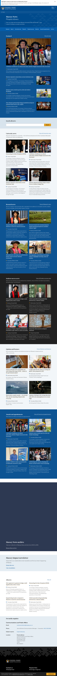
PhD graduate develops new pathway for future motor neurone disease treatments (17, 256)
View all (49, 523)
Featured (7, 29)
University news (18, 29)
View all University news (45, 133)
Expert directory (21, 575)
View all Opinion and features (44, 349)
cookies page (30, 674)
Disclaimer (8, 670)
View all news (47, 35)
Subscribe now (10, 508)
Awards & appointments (45, 29)
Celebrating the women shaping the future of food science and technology (39, 462)
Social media (9, 626)
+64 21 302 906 (47, 571)
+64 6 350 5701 (18, 621)
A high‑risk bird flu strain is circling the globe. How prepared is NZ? (39, 370)
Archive (52, 29)
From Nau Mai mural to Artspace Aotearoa (38, 329)
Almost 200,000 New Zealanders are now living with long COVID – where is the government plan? (16, 371)
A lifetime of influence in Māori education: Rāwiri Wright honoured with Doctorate (28, 66)
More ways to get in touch (11, 629)
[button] (55, 2)
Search (12, 29)
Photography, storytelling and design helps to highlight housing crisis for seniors (39, 256)
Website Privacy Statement (18, 674)
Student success (31, 29)
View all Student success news (43, 278)
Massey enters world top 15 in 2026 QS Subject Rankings (18, 90)
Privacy (15, 670)
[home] (11, 8)
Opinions (37, 29)
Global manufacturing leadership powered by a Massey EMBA (38, 299)
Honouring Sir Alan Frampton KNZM (16, 154)
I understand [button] (51, 674)
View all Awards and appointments (42, 414)
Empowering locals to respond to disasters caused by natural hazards (15, 225)
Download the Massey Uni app (12, 631)
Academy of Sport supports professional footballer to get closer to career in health (17, 329)
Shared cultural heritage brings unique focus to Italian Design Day (39, 183)
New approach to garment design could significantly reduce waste (16, 299)
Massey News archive (11, 491)
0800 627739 (14, 619)
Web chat (8, 624)
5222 (10, 622)
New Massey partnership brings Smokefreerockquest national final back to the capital (20, 103)
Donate (7, 633)
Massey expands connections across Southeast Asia (19, 77)
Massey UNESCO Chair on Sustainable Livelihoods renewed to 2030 (16, 462)
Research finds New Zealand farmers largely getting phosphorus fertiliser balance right (39, 226)
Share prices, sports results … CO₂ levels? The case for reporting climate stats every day (17, 396)
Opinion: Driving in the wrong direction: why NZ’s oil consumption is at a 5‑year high (40, 396)
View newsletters (10, 511)
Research (24, 29)
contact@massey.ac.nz (14, 618)
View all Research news (45, 204)
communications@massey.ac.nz (25, 568)
